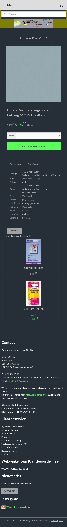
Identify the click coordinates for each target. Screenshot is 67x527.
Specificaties (34, 164)
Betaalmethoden (9, 430)
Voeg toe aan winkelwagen (34, 146)
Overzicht (14, 230)
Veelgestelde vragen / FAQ (14, 443)
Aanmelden (9, 490)
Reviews (5, 454)
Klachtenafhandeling (11, 440)
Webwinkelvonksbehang (18, 507)
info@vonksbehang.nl (18, 381)
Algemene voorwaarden (13, 426)
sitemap (54, 520)
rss (61, 520)
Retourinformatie (9, 447)
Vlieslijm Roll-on (34, 308)
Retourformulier (9, 450)
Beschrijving (16, 164)
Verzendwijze (8, 433)
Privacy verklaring (9, 437)
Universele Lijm (33, 267)
